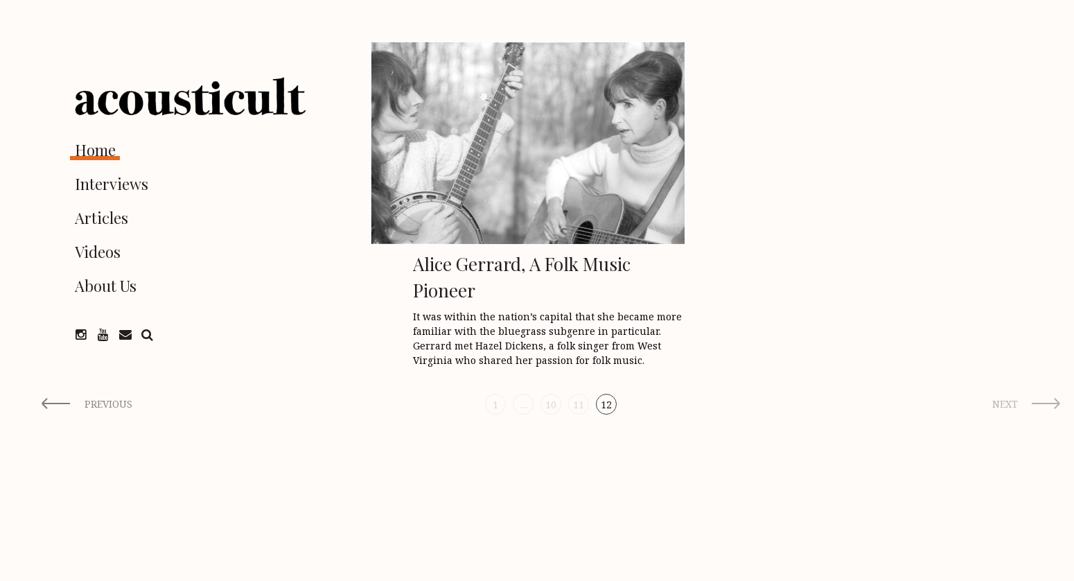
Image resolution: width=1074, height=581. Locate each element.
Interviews (111, 183)
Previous (108, 403)
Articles (101, 217)
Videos (98, 251)
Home (95, 149)
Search (148, 334)
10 (550, 404)
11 (578, 404)
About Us (106, 285)
